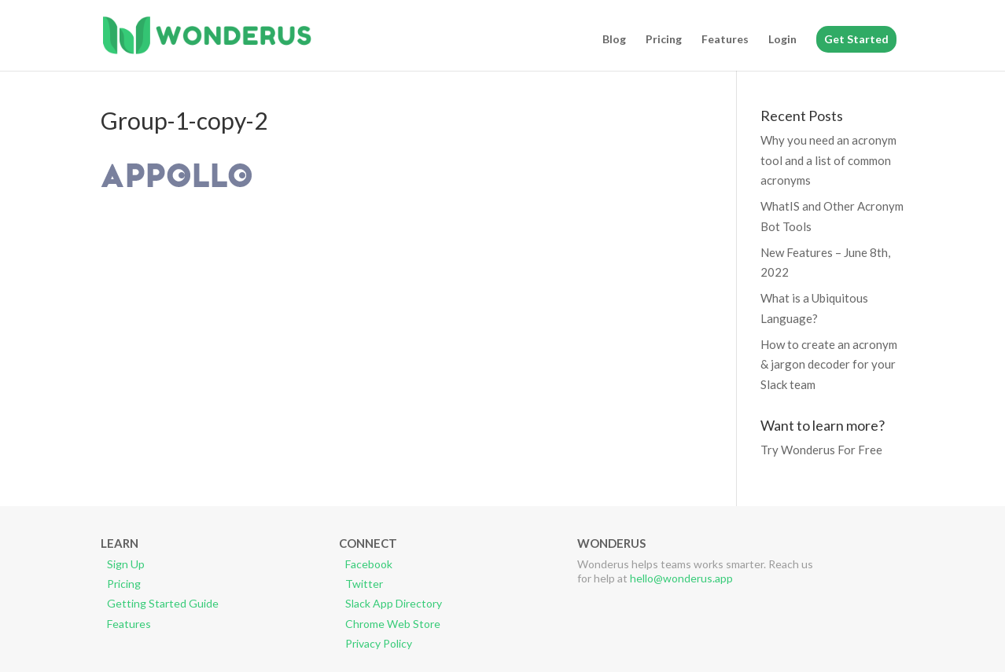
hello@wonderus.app (681, 578)
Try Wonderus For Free (821, 449)
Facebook (368, 564)
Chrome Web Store (392, 623)
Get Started (856, 39)
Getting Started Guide (163, 603)
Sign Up (126, 564)
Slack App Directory (393, 603)
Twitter (364, 583)
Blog (614, 40)
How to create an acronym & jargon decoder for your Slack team (828, 364)
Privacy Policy (378, 643)
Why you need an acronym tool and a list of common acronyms (828, 160)
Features (725, 40)
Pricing (664, 40)
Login (782, 40)
